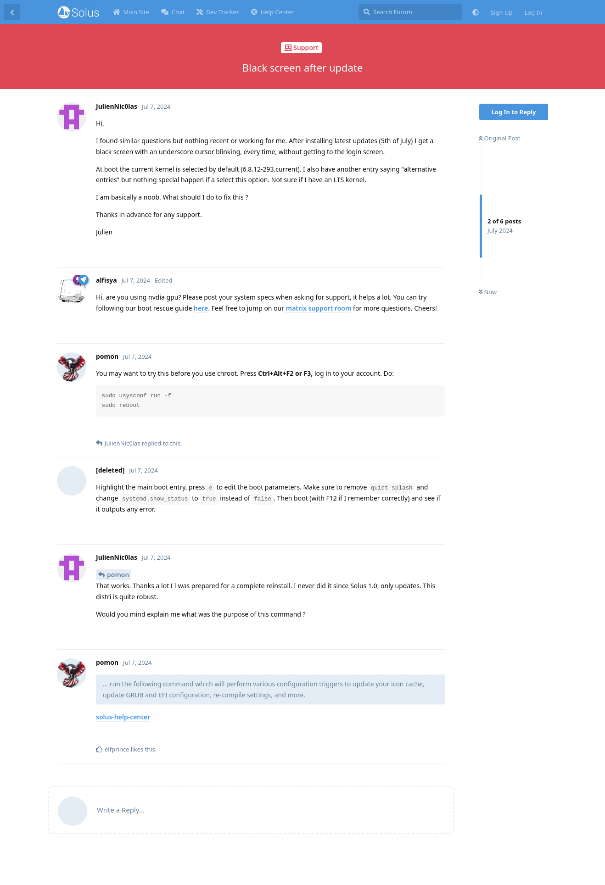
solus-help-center (123, 716)
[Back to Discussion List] (12, 12)
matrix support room (317, 308)
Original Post (499, 138)
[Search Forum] (410, 12)
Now (488, 292)
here (201, 308)
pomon (118, 574)
